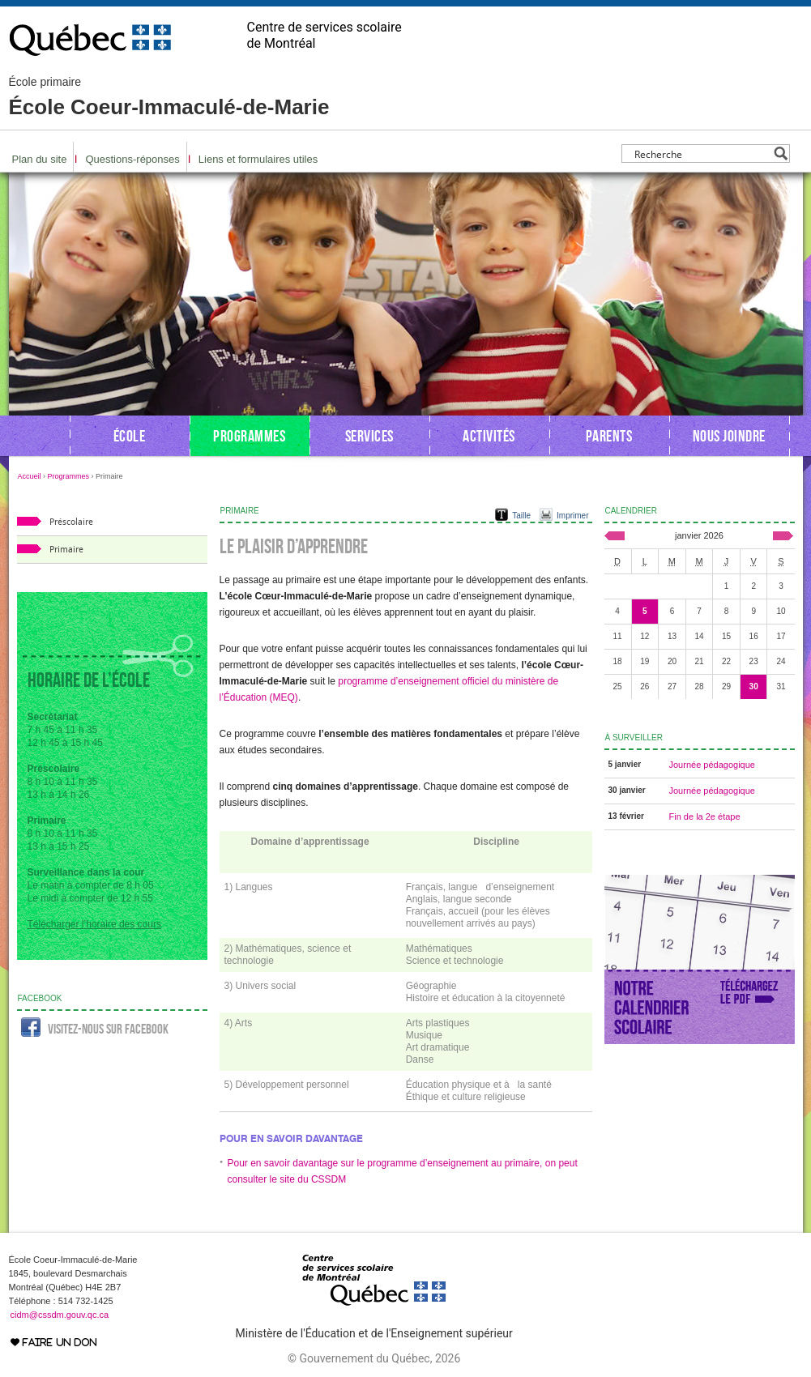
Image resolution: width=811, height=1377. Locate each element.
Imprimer (572, 515)
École (129, 436)
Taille (521, 515)
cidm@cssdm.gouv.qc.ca (60, 1314)
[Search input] (701, 153)
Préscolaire (71, 522)
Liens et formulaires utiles (258, 159)
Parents (609, 436)
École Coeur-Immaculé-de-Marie (169, 97)
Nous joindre (729, 436)
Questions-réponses (132, 159)
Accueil (29, 476)
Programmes (249, 436)
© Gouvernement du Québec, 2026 (374, 1358)
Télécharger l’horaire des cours (94, 924)
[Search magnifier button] (780, 153)
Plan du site (39, 159)
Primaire (66, 549)
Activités (489, 436)
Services (369, 436)
